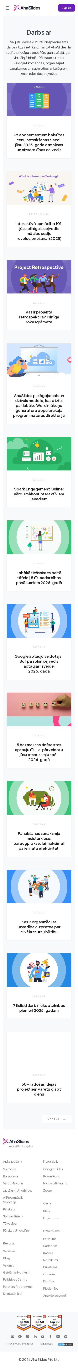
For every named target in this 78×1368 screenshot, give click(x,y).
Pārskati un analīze (16, 1230)
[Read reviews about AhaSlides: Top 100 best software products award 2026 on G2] (24, 1323)
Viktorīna (9, 1169)
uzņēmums (51, 1218)
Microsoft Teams (55, 1183)
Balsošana (10, 1176)
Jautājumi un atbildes (17, 1190)
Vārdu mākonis (13, 1183)
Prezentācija (39, 214)
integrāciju (50, 1161)
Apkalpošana (12, 1161)
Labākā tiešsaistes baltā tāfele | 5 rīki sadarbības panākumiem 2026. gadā (39, 577)
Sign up (67, 7)
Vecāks (57, 1119)
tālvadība (10, 1223)
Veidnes (8, 1265)
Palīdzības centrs (15, 1279)
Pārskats (9, 1209)
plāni (46, 1211)
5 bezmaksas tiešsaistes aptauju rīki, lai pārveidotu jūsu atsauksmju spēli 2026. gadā (39, 752)
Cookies (49, 1274)
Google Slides (53, 1169)
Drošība (48, 1281)
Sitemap (46, 1344)
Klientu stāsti (12, 1293)
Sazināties (50, 1246)
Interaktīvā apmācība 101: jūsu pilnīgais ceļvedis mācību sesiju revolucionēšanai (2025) (39, 231)
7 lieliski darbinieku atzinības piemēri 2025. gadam (39, 1008)
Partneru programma (18, 1286)
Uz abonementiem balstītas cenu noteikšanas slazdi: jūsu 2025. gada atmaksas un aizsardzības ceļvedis (39, 142)
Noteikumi (50, 1260)
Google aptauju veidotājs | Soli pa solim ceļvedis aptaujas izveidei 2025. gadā (39, 663)
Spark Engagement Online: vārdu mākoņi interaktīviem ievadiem (39, 494)
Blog (6, 1258)
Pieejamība (51, 1288)
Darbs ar (39, 125)
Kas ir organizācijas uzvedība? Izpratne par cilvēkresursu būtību (39, 926)
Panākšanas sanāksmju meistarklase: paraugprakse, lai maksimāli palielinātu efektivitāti (39, 841)
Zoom (47, 1190)
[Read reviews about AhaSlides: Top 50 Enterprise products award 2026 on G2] (55, 1323)
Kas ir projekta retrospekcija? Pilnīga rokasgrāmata (39, 317)
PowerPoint (51, 1176)
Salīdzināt (10, 1251)
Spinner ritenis (13, 1216)
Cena (47, 1203)
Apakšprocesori (54, 1295)
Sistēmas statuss (19, 1344)
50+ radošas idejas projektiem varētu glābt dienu (39, 1089)
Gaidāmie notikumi (16, 1272)
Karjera (48, 1253)
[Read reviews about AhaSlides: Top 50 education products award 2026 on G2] (39, 1323)
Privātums (50, 1267)
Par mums (50, 1239)
